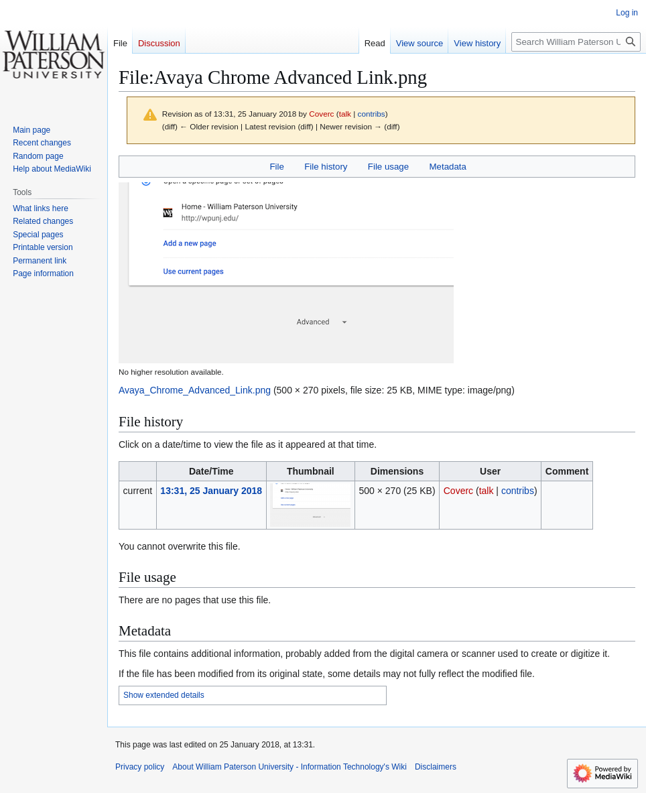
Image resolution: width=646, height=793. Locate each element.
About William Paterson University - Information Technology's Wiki (289, 767)
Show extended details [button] (163, 695)
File (276, 167)
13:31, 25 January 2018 (211, 490)
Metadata (447, 167)
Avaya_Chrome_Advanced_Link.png (195, 390)
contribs (371, 113)
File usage (388, 167)
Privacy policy (139, 767)
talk (345, 113)
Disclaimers (435, 767)
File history (325, 167)
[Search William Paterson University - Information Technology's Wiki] (576, 42)
